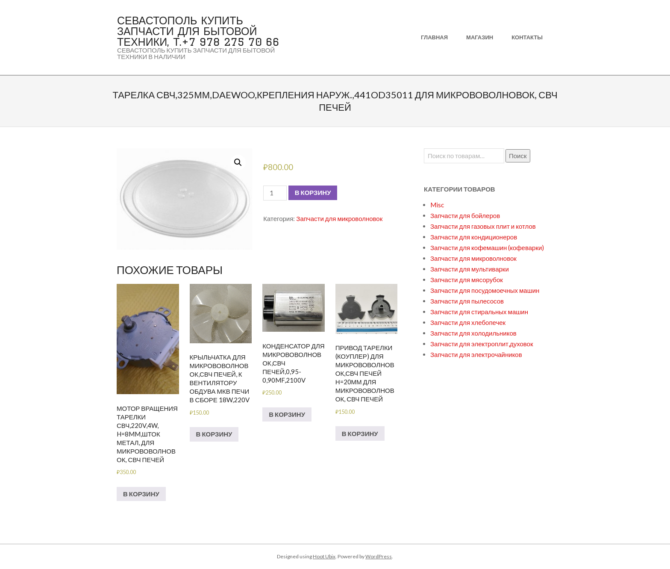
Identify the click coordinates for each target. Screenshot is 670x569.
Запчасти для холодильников (473, 333)
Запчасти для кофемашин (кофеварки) (487, 247)
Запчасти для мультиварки (469, 269)
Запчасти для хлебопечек (467, 322)
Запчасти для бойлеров (465, 215)
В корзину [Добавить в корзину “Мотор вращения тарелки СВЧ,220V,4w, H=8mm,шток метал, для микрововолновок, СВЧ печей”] (141, 494)
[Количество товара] (274, 193)
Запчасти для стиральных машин (479, 311)
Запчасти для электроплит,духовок (481, 344)
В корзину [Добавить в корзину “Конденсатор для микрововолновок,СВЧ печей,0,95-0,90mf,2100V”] (287, 414)
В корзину (313, 192)
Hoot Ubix (324, 556)
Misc (437, 205)
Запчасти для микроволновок (339, 218)
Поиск (518, 155)
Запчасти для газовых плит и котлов (483, 226)
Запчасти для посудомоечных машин (484, 290)
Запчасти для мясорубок (466, 279)
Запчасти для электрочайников (476, 354)
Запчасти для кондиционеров (473, 237)
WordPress (378, 556)
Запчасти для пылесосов (467, 301)
